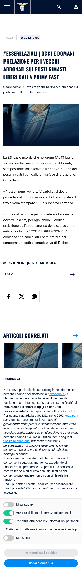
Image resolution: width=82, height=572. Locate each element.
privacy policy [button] (57, 394)
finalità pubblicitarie (16, 441)
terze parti (71, 415)
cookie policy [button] (66, 411)
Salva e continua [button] (41, 563)
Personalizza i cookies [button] (41, 553)
